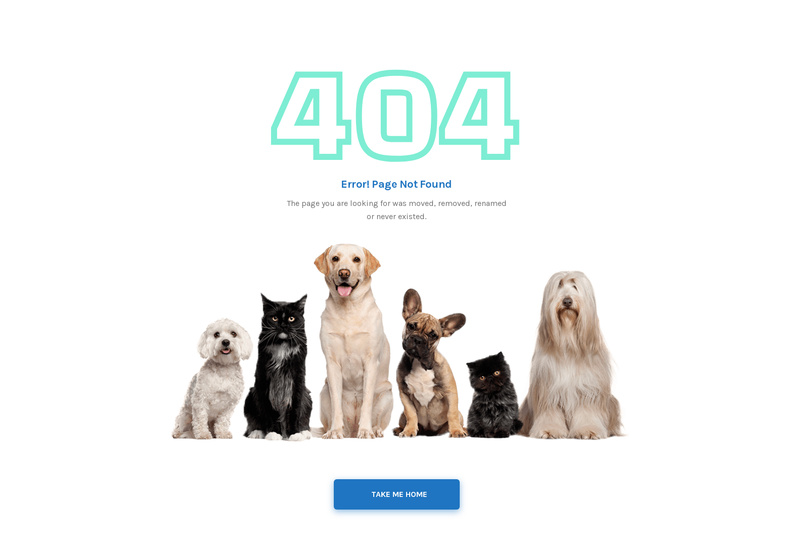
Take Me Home (399, 494)
